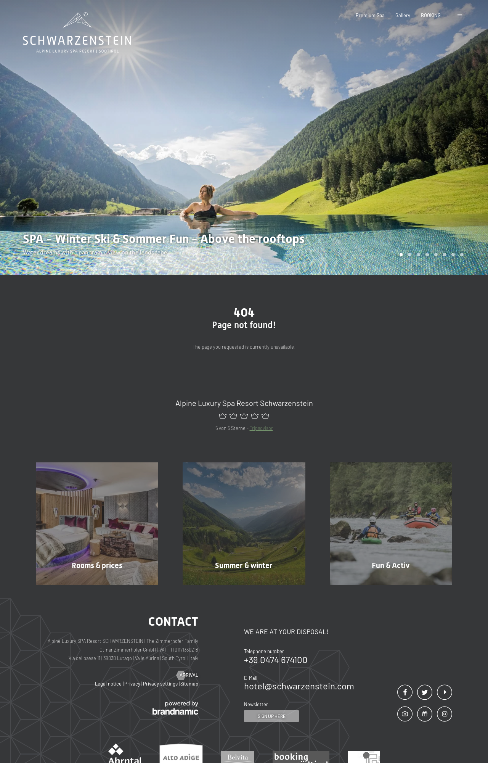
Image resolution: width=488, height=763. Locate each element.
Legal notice (109, 684)
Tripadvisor (261, 428)
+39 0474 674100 (276, 659)
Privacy (132, 684)
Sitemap (189, 684)
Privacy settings (161, 684)
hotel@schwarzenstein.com (299, 685)
